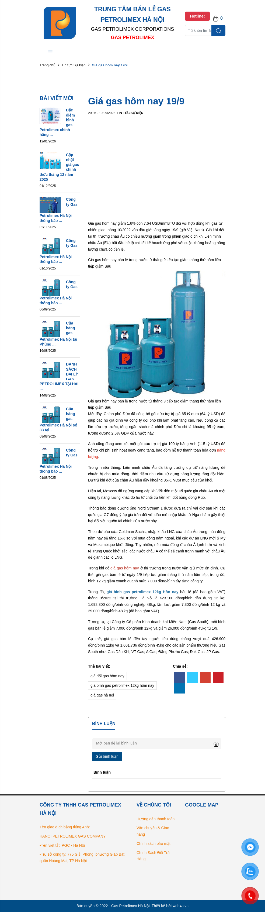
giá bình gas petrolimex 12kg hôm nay (122, 685)
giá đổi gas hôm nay (107, 676)
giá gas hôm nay (125, 568)
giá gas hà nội (102, 695)
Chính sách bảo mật (153, 843)
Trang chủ (47, 65)
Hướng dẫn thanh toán (156, 819)
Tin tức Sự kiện (74, 65)
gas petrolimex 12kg (143, 592)
